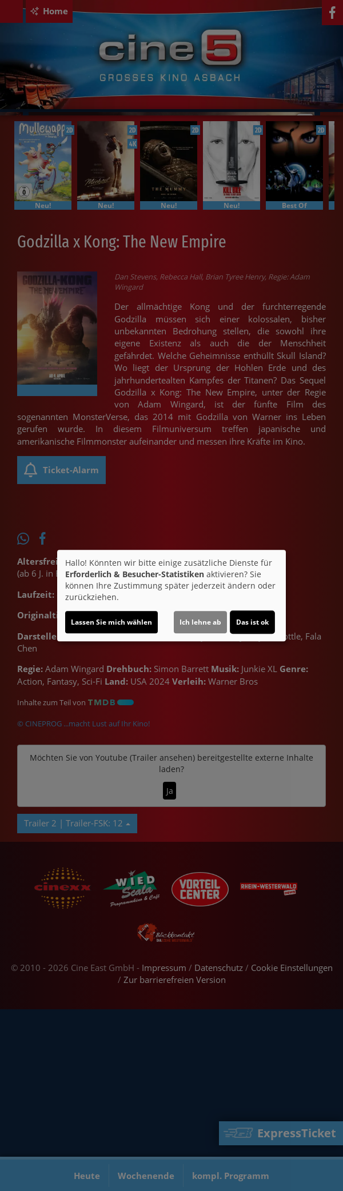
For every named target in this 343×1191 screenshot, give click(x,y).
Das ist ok (252, 622)
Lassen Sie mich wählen (111, 622)
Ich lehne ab (200, 622)
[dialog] (171, 595)
